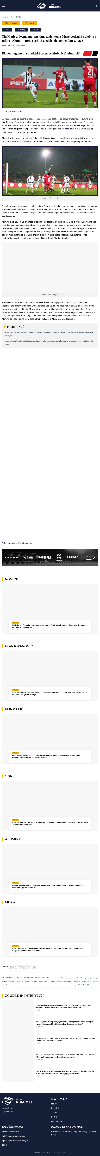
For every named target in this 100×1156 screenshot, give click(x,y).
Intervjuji (55, 1108)
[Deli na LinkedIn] (34, 967)
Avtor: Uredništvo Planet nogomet (17, 543)
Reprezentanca (58, 1122)
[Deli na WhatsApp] (11, 967)
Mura (35, 30)
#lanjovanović (11, 23)
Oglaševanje (7, 1112)
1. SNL (7, 30)
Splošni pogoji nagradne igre (15, 1140)
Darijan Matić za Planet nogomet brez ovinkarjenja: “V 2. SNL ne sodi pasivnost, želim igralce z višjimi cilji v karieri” (66, 1039)
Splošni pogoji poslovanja (13, 1136)
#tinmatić (30, 23)
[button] (3, 6)
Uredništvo (7, 1108)
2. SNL (54, 1117)
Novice (18, 16)
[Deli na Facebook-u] (15, 967)
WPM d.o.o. (39, 1153)
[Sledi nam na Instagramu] (3, 1145)
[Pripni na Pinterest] (29, 967)
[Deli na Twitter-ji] (20, 967)
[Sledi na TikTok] (6, 1145)
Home (5, 16)
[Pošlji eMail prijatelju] (24, 967)
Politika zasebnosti (10, 1131)
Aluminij (21, 30)
